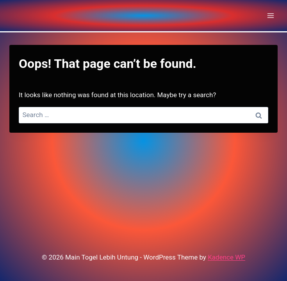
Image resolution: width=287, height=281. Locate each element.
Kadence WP (226, 257)
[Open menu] (270, 15)
